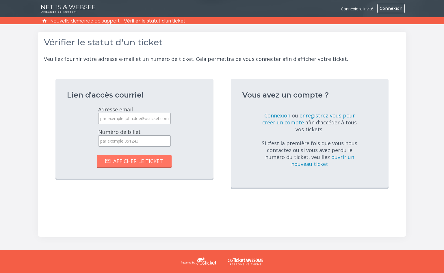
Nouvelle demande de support (85, 21)
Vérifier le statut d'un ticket (154, 21)
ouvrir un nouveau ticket (322, 160)
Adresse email (134, 115)
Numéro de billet (134, 137)
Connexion (391, 8)
